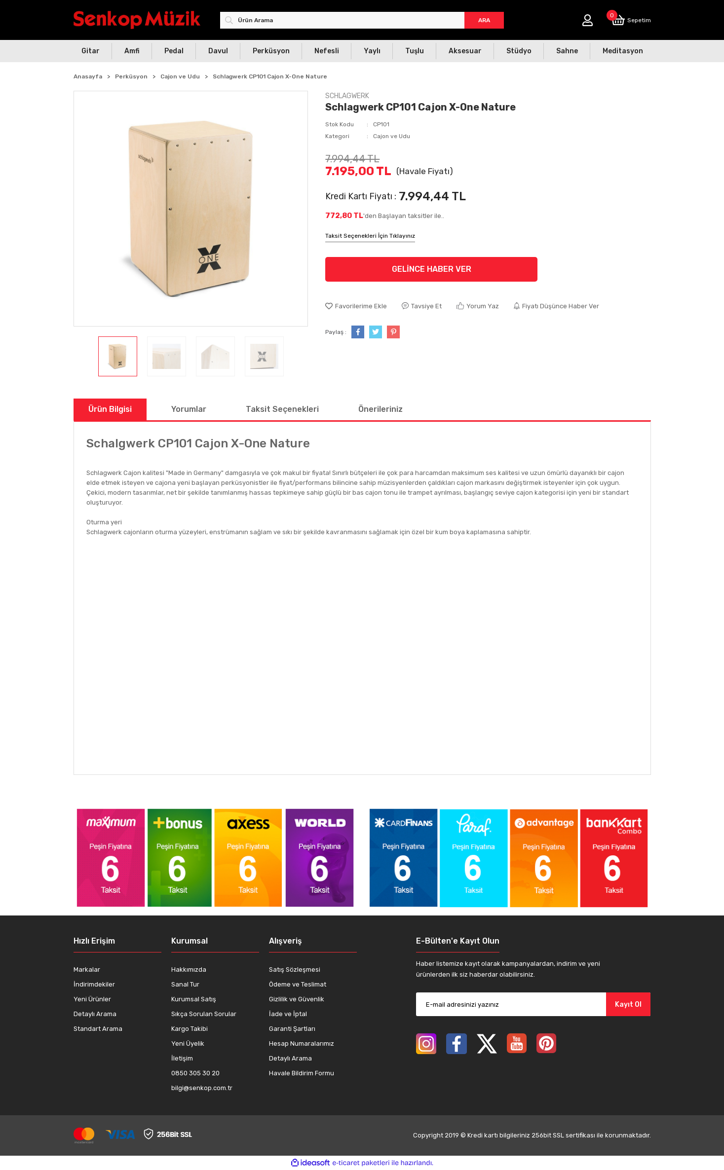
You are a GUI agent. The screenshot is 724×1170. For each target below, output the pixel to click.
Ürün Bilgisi (110, 409)
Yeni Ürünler (92, 999)
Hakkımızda (188, 969)
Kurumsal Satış (193, 999)
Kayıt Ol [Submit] (628, 1004)
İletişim (182, 1058)
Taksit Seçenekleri (282, 409)
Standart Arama (98, 1028)
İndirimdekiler (94, 984)
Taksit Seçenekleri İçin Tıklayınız (370, 235)
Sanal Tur (185, 984)
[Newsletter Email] (533, 1004)
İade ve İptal (288, 1014)
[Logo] (137, 20)
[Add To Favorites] (356, 306)
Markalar (87, 969)
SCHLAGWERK (347, 96)
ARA (484, 20)
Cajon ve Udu (391, 136)
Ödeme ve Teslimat (297, 984)
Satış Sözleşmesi (294, 969)
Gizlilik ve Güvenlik (296, 999)
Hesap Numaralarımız (301, 1043)
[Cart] (631, 20)
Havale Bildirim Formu (301, 1073)
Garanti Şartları (292, 1028)
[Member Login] (587, 20)
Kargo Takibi (189, 1028)
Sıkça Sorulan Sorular (203, 1014)
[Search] (362, 20)
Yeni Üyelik (187, 1043)
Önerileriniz (380, 409)
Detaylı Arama (95, 1014)
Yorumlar (188, 409)
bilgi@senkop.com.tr (201, 1088)
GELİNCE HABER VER (431, 269)
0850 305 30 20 (195, 1073)
